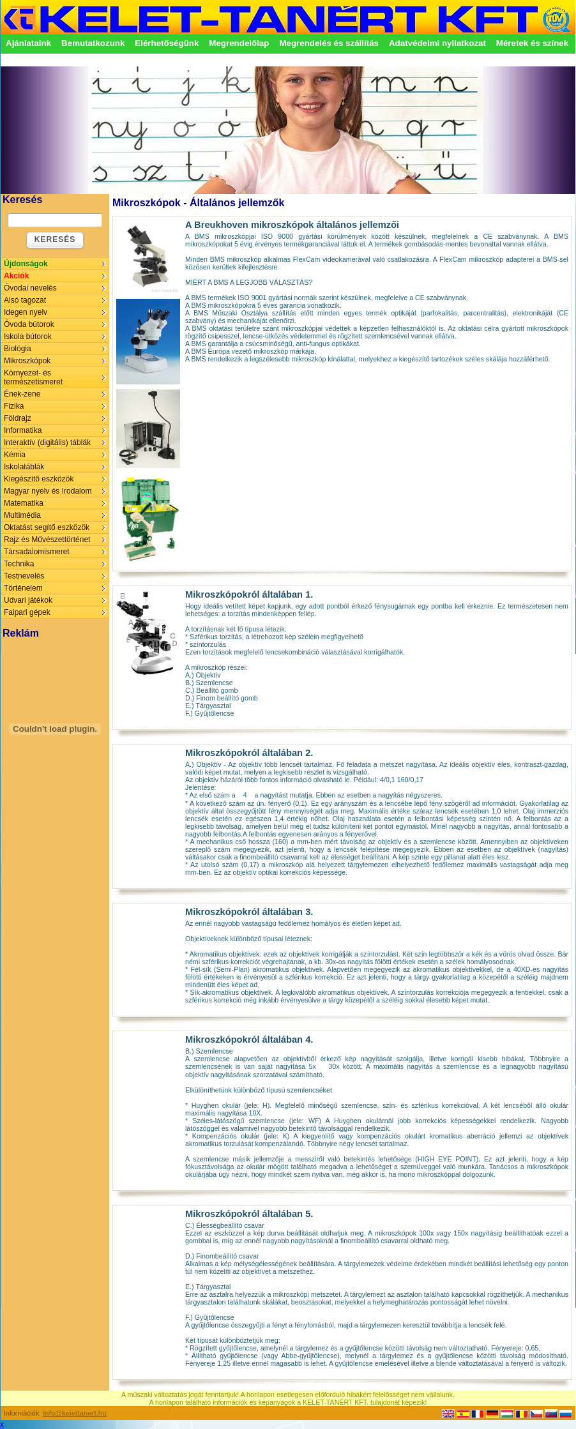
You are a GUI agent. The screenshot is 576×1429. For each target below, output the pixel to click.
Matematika (23, 503)
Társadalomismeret (37, 551)
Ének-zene (22, 393)
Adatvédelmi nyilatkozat (437, 43)
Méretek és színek (532, 43)
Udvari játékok (28, 600)
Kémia (15, 454)
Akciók (16, 275)
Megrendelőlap (239, 43)
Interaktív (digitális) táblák (47, 442)
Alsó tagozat (25, 300)
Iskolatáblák (24, 466)
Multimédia (22, 515)
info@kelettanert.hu (75, 1413)
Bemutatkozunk (93, 43)
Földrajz (17, 418)
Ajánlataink (28, 43)
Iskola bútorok (28, 336)
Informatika (23, 430)
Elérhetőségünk (167, 43)
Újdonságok (26, 263)
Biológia (17, 348)
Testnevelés (24, 575)
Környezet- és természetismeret (33, 377)
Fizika (14, 406)
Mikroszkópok (27, 360)
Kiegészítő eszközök (38, 478)
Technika (19, 563)
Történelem (23, 588)
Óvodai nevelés (30, 288)
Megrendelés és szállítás (329, 43)
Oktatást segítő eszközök (46, 527)
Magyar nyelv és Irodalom (47, 491)
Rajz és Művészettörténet (47, 539)
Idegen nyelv (25, 312)
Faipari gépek (27, 612)
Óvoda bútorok (29, 324)
